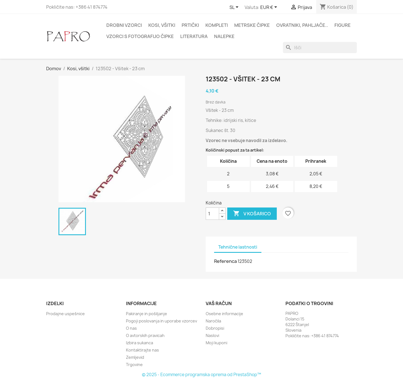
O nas (131, 328)
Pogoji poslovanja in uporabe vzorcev (161, 321)
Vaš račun (219, 303)
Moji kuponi (216, 342)
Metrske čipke (252, 25)
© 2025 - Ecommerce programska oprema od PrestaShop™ (201, 375)
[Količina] (212, 213)
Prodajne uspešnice (65, 313)
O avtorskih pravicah (145, 335)
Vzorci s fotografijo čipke (140, 36)
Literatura (194, 36)
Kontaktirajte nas (142, 350)
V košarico (252, 213)
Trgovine (134, 364)
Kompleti (216, 25)
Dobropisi (215, 328)
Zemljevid (135, 357)
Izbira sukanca (139, 342)
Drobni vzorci (124, 25)
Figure (342, 25)
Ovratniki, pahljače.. (302, 25)
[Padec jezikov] (234, 7)
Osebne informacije (224, 313)
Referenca (225, 261)
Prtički (190, 25)
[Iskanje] (320, 47)
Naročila (213, 321)
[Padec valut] (269, 7)
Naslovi (212, 335)
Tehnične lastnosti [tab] (237, 247)
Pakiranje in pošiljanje (146, 313)
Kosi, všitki (161, 25)
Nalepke (224, 36)
